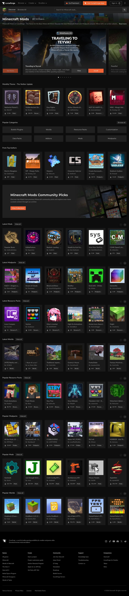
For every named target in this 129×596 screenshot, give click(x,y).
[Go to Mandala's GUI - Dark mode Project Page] (96, 396)
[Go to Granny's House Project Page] (75, 357)
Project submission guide (35, 560)
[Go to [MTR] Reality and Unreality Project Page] (11, 357)
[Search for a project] (88, 10)
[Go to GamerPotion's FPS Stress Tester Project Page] (117, 511)
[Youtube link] (114, 541)
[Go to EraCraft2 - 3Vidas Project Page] (96, 280)
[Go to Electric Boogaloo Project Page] (11, 166)
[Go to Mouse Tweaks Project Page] (96, 472)
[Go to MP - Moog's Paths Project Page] (33, 166)
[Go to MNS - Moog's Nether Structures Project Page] (117, 102)
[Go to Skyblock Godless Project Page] (117, 166)
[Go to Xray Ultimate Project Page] (75, 396)
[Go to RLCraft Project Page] (96, 434)
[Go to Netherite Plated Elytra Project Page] (11, 102)
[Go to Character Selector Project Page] (75, 166)
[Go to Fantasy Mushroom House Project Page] (117, 357)
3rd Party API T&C (33, 570)
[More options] (125, 3)
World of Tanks (7, 580)
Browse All (22, 10)
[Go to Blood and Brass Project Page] (54, 280)
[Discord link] (117, 541)
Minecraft (5, 560)
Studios (43, 3)
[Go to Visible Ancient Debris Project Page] (33, 102)
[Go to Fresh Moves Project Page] (33, 396)
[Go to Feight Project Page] (117, 319)
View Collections (18, 208)
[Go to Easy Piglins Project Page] (54, 102)
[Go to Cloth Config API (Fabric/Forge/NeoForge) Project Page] (54, 472)
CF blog (55, 563)
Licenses (29, 590)
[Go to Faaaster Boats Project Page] (11, 242)
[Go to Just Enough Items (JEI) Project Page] (33, 472)
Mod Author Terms (40, 590)
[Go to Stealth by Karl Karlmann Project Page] (75, 242)
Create (33, 3)
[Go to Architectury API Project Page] (75, 472)
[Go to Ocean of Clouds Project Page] (33, 280)
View (79, 71)
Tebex (105, 563)
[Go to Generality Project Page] (117, 280)
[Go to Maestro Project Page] (54, 166)
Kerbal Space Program (9, 573)
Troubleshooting (83, 560)
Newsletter (56, 567)
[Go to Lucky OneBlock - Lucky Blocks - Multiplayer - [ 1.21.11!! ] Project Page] (54, 511)
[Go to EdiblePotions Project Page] (33, 242)
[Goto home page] (9, 3)
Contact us (81, 563)
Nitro (105, 567)
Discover (12, 10)
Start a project (32, 557)
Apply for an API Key (34, 567)
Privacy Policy (19, 590)
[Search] (125, 10)
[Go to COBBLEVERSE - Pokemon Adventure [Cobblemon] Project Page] (54, 434)
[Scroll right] (125, 224)
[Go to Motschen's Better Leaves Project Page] (117, 396)
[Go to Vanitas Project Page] (33, 319)
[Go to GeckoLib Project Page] (11, 472)
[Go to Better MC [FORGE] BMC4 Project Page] (75, 434)
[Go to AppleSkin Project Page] (117, 472)
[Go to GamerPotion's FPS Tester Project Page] (96, 511)
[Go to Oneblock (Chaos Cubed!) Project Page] (11, 511)
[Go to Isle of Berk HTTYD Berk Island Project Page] (75, 511)
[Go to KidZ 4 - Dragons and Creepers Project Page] (11, 280)
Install (96, 71)
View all (18, 224)
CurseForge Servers (59, 577)
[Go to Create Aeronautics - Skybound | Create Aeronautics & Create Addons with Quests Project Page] (96, 166)
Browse (22, 3)
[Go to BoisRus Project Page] (75, 280)
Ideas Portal (56, 560)
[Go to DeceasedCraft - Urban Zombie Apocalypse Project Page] (33, 434)
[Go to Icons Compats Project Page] (11, 319)
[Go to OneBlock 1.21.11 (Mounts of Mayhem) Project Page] (33, 511)
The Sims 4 (5, 567)
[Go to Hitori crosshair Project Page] (54, 319)
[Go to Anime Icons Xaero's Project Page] (96, 319)
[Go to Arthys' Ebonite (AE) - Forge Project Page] (75, 102)
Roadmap (56, 570)
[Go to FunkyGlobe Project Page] (96, 357)
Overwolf (106, 557)
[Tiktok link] (110, 541)
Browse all (121, 123)
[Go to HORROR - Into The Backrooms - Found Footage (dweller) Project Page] (117, 434)
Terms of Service (7, 590)
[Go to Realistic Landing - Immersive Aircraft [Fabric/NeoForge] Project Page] (54, 242)
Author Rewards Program (36, 563)
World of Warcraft (8, 563)
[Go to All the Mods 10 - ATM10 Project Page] (11, 434)
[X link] (121, 541)
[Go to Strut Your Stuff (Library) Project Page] (96, 242)
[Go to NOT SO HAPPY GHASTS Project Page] (96, 102)
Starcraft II (5, 570)
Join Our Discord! (58, 557)
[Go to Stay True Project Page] (54, 396)
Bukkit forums (57, 573)
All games (5, 557)
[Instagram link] (106, 541)
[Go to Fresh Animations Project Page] (11, 396)
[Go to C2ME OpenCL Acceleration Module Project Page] (117, 242)
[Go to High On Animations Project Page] (75, 319)
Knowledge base (83, 557)
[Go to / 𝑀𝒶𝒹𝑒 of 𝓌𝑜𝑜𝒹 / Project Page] (33, 357)
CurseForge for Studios (111, 560)
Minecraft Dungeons (8, 577)
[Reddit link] (125, 541)
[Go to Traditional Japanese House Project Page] (54, 357)
